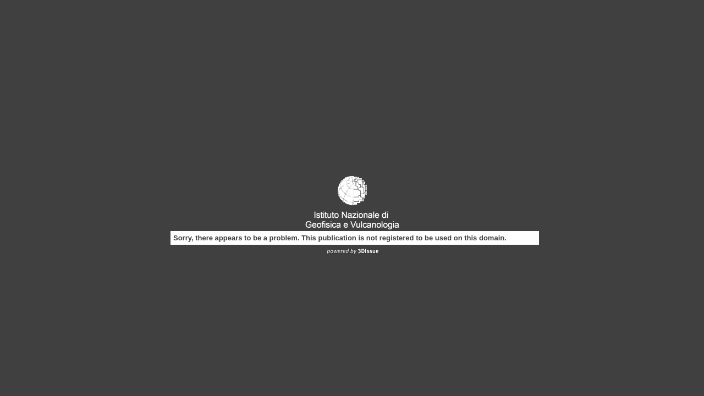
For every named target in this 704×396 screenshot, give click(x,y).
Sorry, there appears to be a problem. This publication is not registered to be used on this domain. (340, 238)
